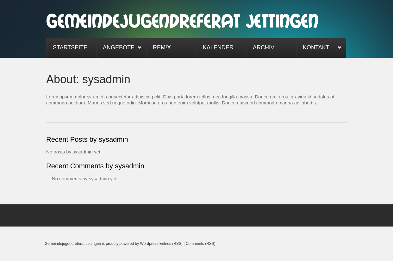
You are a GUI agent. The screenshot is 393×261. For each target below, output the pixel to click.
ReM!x (162, 47)
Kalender (218, 47)
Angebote (119, 48)
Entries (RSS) (171, 243)
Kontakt (319, 48)
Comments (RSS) (200, 243)
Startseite (70, 47)
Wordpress (149, 243)
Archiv (263, 47)
